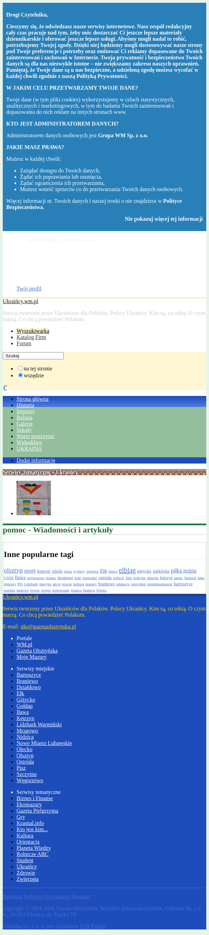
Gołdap (25, 706)
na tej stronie (38, 368)
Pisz (21, 768)
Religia (24, 417)
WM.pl (24, 644)
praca (68, 571)
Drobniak (27, 264)
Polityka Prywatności (47, 896)
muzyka (45, 584)
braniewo (106, 583)
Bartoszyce (29, 675)
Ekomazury (29, 804)
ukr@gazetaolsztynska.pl (48, 626)
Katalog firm (31, 257)
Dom (22, 276)
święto (46, 590)
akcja (57, 584)
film (129, 578)
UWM (8, 578)
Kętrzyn (25, 718)
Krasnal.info (30, 823)
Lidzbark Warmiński (39, 724)
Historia (25, 405)
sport (30, 570)
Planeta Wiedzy (34, 848)
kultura (78, 584)
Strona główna (33, 399)
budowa (23, 590)
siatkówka (161, 571)
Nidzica (25, 737)
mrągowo (65, 577)
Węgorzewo (30, 780)
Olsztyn (25, 755)
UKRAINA (29, 448)
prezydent (138, 584)
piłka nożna (183, 571)
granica (76, 590)
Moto (23, 270)
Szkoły (24, 430)
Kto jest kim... (32, 829)
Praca (23, 282)
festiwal (190, 578)
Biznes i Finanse (35, 798)
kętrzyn (166, 577)
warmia (9, 590)
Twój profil (29, 288)
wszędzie (34, 375)
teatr (77, 578)
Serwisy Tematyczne (26, 472)
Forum (24, 343)
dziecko (153, 578)
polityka (139, 578)
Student (25, 860)
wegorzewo (35, 578)
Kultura (25, 835)
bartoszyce (183, 583)
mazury (91, 584)
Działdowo (29, 687)
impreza (92, 571)
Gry (21, 817)
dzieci (112, 571)
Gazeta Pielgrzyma (37, 811)
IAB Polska (92, 926)
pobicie (118, 578)
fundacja (89, 590)
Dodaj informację (36, 460)
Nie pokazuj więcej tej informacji (164, 219)
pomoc (51, 578)
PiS (20, 584)
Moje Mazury (32, 657)
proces (67, 584)
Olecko (24, 749)
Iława (20, 577)
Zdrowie (26, 873)
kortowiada (60, 590)
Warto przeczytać (36, 436)
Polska (101, 590)
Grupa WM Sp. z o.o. (123, 135)
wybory (79, 571)
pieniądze (90, 578)
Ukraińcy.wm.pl (20, 301)
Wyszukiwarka (33, 331)
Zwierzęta (28, 879)
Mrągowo (27, 731)
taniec (178, 578)
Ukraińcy (27, 866)
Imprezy (26, 411)
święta (35, 590)
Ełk (103, 571)
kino (201, 578)
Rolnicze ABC (33, 854)
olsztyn (13, 570)
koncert (44, 571)
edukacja (122, 584)
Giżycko (26, 700)
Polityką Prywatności (101, 76)
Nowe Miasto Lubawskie (44, 743)
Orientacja (28, 842)
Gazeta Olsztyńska (37, 251)
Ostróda (25, 762)
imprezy (10, 584)
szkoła (57, 571)
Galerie (25, 424)
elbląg (127, 570)
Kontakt (81, 896)
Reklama (12, 896)
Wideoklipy (29, 442)
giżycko (144, 571)
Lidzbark (31, 584)
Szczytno (27, 774)
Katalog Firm (31, 337)
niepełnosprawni (160, 584)
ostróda (105, 577)
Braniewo (27, 681)
